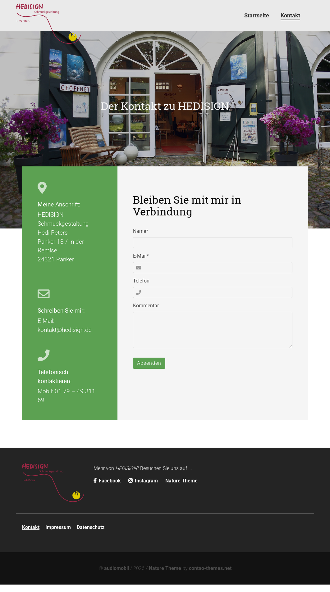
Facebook (108, 488)
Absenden (149, 370)
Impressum (58, 535)
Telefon (141, 288)
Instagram (143, 488)
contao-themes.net (210, 576)
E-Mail (144, 263)
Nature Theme (181, 488)
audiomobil (116, 576)
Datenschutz (90, 535)
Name (144, 238)
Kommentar (146, 313)
